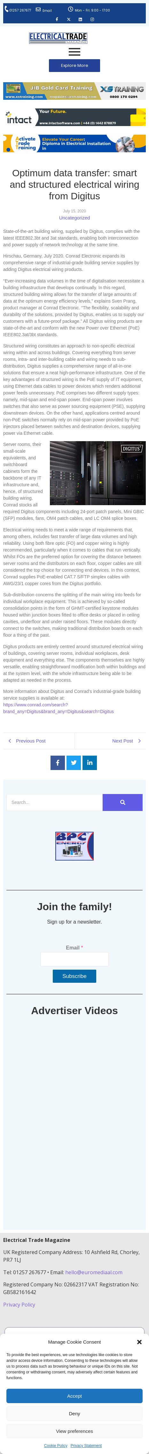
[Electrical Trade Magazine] (58, 38)
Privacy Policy (19, 1304)
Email (47, 10)
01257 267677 (20, 10)
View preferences (74, 1431)
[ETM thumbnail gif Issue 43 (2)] (74, 859)
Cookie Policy (55, 1445)
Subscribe (74, 976)
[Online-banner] (74, 124)
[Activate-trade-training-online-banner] (74, 150)
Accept (74, 1396)
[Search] (54, 802)
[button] (139, 1342)
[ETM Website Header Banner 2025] (74, 98)
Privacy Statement (86, 1445)
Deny (74, 1413)
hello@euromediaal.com (93, 1272)
